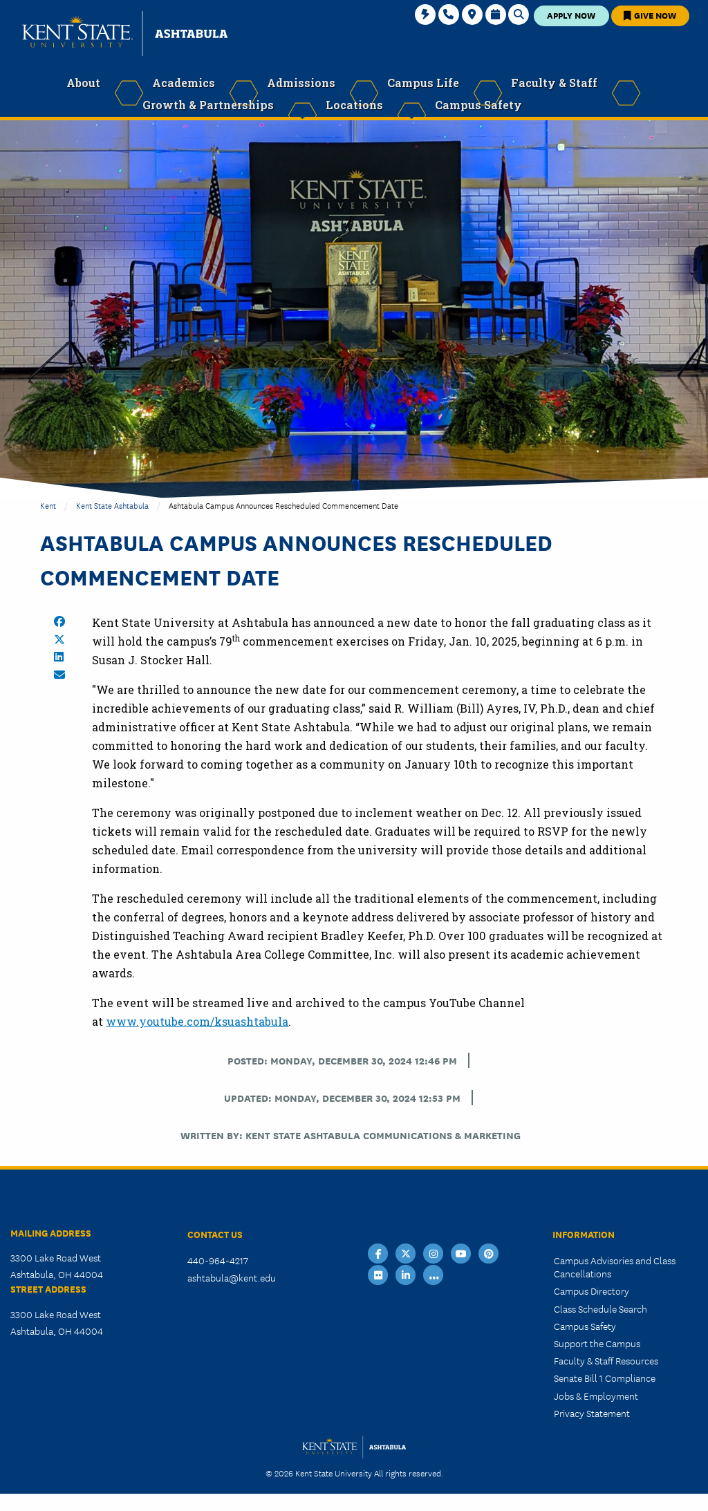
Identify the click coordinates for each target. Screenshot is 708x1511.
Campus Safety (585, 1325)
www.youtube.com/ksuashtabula (197, 1021)
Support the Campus (597, 1343)
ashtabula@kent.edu (231, 1277)
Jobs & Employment (596, 1395)
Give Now (650, 15)
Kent (48, 505)
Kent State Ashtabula (112, 505)
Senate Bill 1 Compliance (604, 1377)
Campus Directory (591, 1290)
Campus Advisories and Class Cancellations (615, 1266)
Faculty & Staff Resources (606, 1360)
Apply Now (571, 15)
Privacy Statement (592, 1412)
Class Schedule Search (600, 1308)
